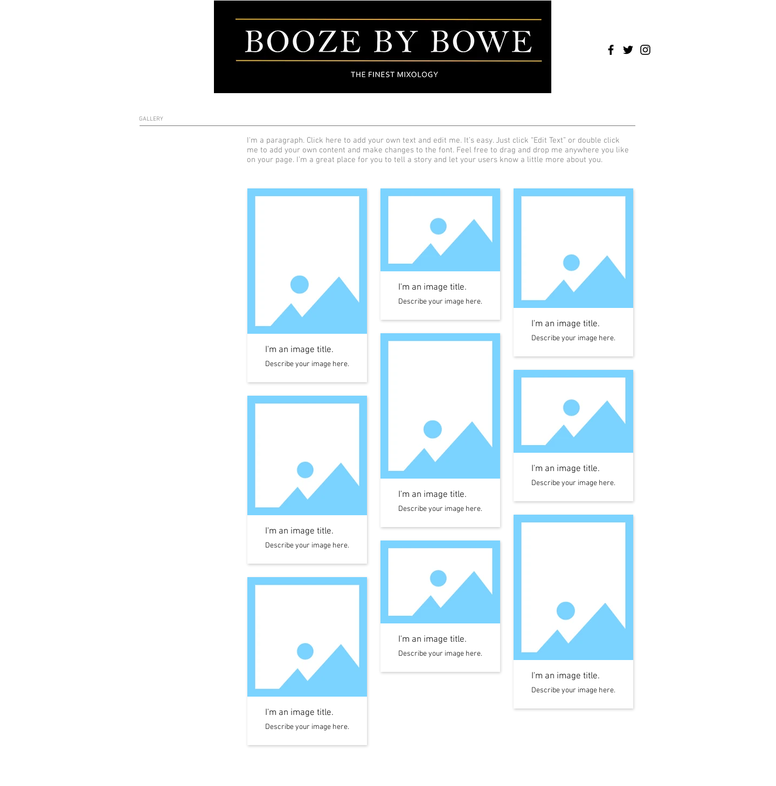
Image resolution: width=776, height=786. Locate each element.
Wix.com (300, 763)
